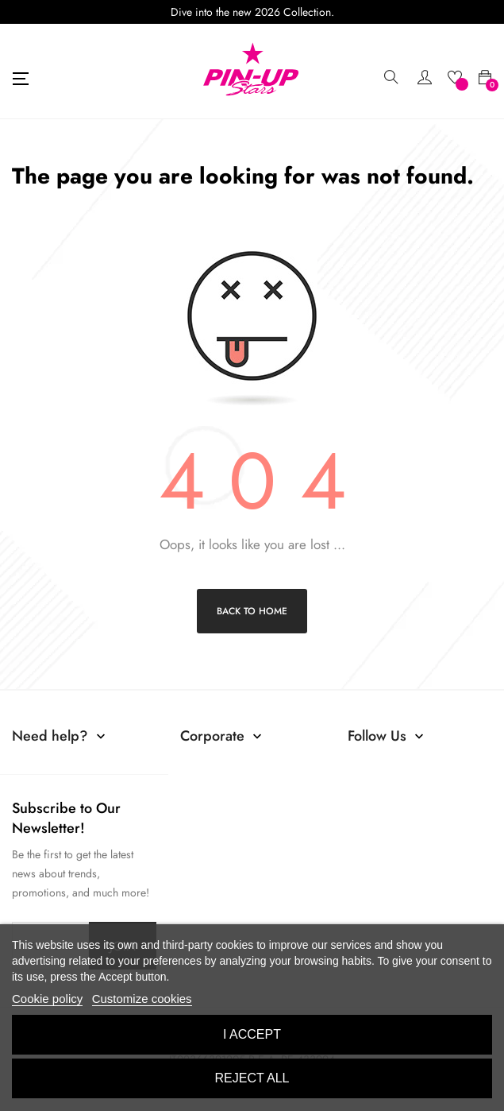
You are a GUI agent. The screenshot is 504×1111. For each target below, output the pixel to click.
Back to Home (252, 611)
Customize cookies (142, 998)
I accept (252, 1034)
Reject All (252, 1078)
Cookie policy (47, 998)
